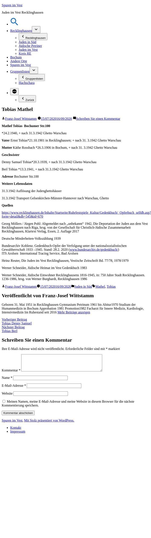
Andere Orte (18, 61)
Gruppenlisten (20, 71)
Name (7, 381)
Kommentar (11, 373)
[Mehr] (14, 91)
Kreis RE (25, 53)
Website (7, 396)
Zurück (27, 99)
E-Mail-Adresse (14, 389)
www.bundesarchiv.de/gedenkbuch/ (94, 249)
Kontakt (15, 431)
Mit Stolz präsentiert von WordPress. (49, 423)
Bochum (16, 57)
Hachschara (27, 83)
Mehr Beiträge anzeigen (74, 312)
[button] (14, 24)
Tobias (111, 286)
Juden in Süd (27, 42)
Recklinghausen (21, 31)
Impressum (17, 434)
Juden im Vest (28, 49)
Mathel (100, 286)
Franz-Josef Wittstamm (21, 118)
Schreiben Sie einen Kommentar (98, 118)
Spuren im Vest (12, 5)
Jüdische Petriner (30, 46)
